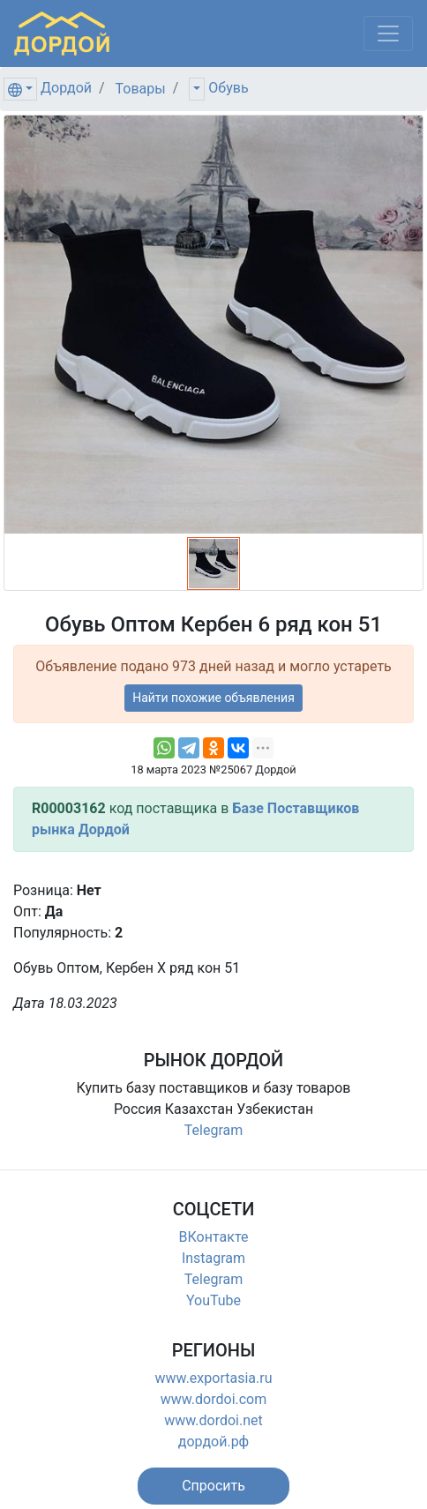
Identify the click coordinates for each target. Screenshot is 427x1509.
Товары (141, 88)
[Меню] (388, 33)
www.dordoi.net (213, 1420)
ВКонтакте (214, 1237)
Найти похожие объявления (213, 698)
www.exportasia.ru (214, 1378)
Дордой (66, 87)
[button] (213, 1486)
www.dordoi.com (214, 1399)
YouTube (213, 1300)
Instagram (213, 1258)
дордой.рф (213, 1441)
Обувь (228, 87)
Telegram (213, 1130)
